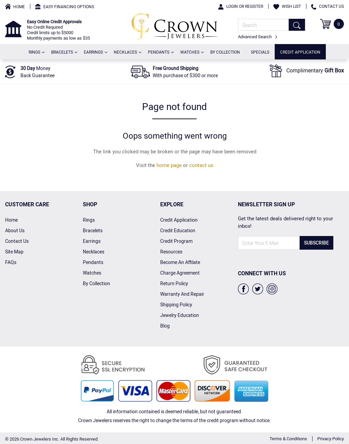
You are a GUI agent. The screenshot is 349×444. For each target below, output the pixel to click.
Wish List (287, 6)
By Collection (225, 52)
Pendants (160, 51)
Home (19, 6)
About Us (15, 230)
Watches (191, 51)
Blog (165, 325)
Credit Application (300, 52)
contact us (201, 165)
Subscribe (316, 242)
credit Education (177, 230)
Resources (171, 251)
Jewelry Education (179, 315)
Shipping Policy (176, 304)
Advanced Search (257, 36)
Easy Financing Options (68, 6)
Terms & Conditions (288, 438)
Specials (260, 52)
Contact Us (327, 6)
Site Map (14, 251)
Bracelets (63, 51)
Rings (36, 51)
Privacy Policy (330, 438)
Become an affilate (180, 262)
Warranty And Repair (182, 294)
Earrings (95, 51)
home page (169, 165)
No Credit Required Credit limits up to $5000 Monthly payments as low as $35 (58, 30)
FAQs (10, 262)
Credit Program (176, 241)
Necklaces (127, 51)
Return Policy (174, 283)
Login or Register (240, 6)
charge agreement (180, 272)
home (11, 220)
